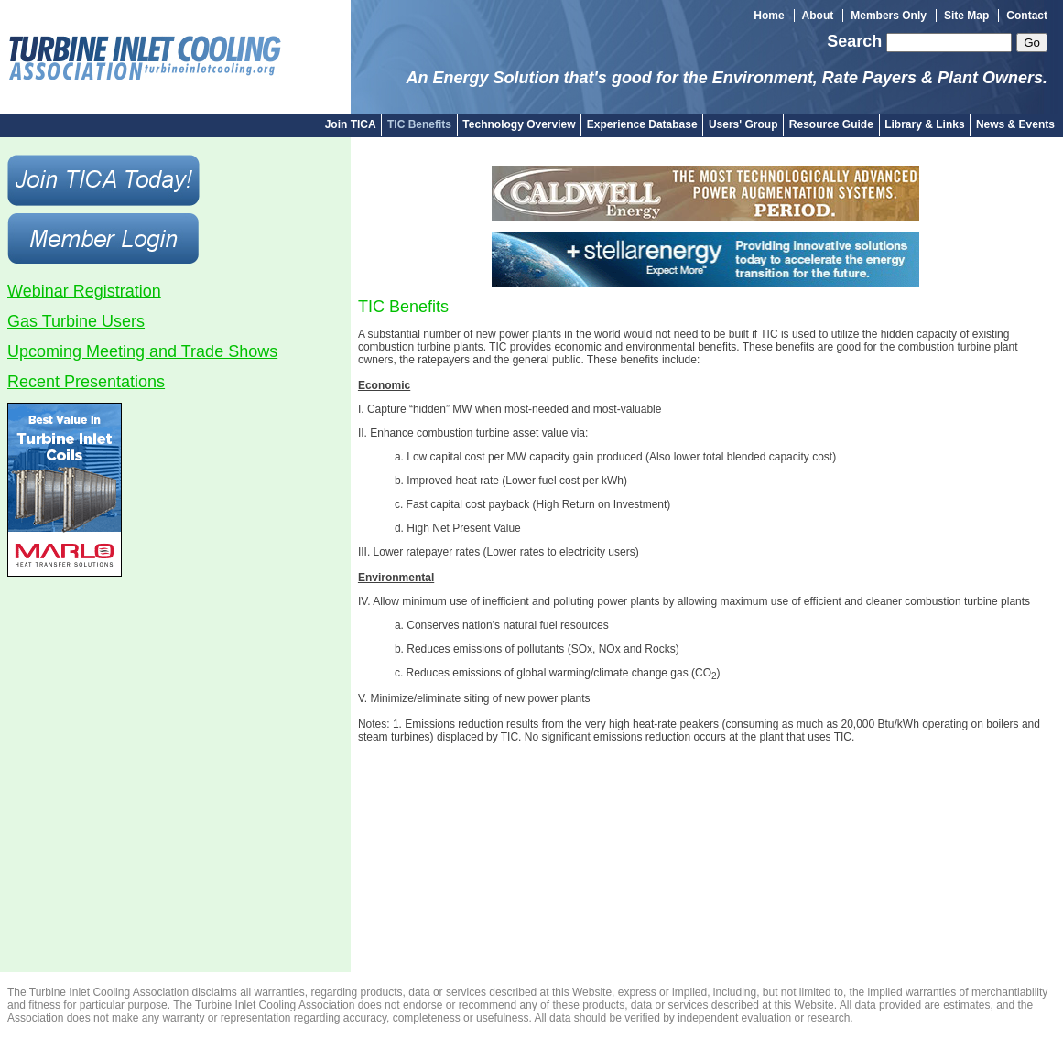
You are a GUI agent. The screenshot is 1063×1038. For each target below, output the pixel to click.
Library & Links (924, 124)
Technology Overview (518, 124)
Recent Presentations (86, 382)
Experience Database (642, 124)
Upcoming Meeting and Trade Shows (142, 351)
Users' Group (743, 124)
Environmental (396, 577)
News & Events (1015, 124)
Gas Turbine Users (76, 321)
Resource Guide (831, 124)
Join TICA (350, 124)
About (818, 15)
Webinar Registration (84, 291)
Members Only (889, 15)
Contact (1026, 15)
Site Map (966, 15)
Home (769, 15)
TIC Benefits (419, 124)
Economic (384, 385)
